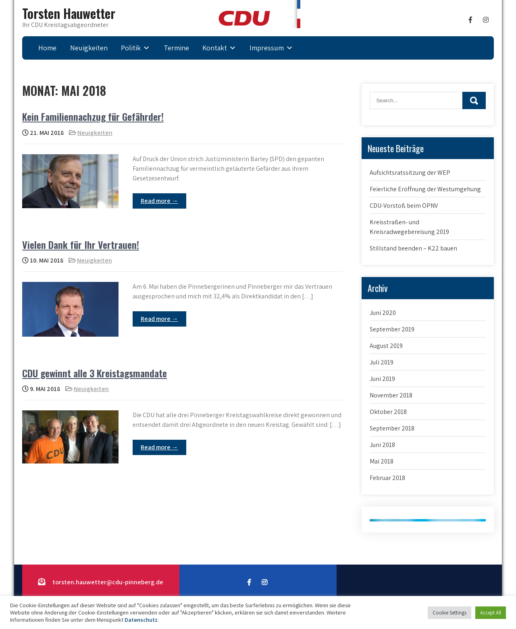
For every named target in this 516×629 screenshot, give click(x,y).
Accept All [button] (490, 612)
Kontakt (214, 47)
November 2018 (391, 395)
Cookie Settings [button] (449, 612)
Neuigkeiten (89, 47)
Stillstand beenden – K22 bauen (413, 248)
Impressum (267, 47)
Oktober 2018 (388, 412)
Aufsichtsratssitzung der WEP (410, 172)
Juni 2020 (383, 312)
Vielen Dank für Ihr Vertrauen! (80, 244)
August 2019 (386, 345)
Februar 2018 (387, 478)
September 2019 (392, 329)
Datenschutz (141, 619)
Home (47, 47)
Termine (176, 47)
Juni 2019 (382, 379)
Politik (131, 47)
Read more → (159, 201)
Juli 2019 (381, 362)
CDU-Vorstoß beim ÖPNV (404, 205)
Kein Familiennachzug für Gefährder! (93, 116)
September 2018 (392, 428)
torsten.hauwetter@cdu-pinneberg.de (107, 582)
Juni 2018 (382, 445)
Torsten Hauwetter (68, 13)
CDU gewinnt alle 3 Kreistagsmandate (94, 373)
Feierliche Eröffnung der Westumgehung (425, 189)
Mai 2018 (381, 461)
